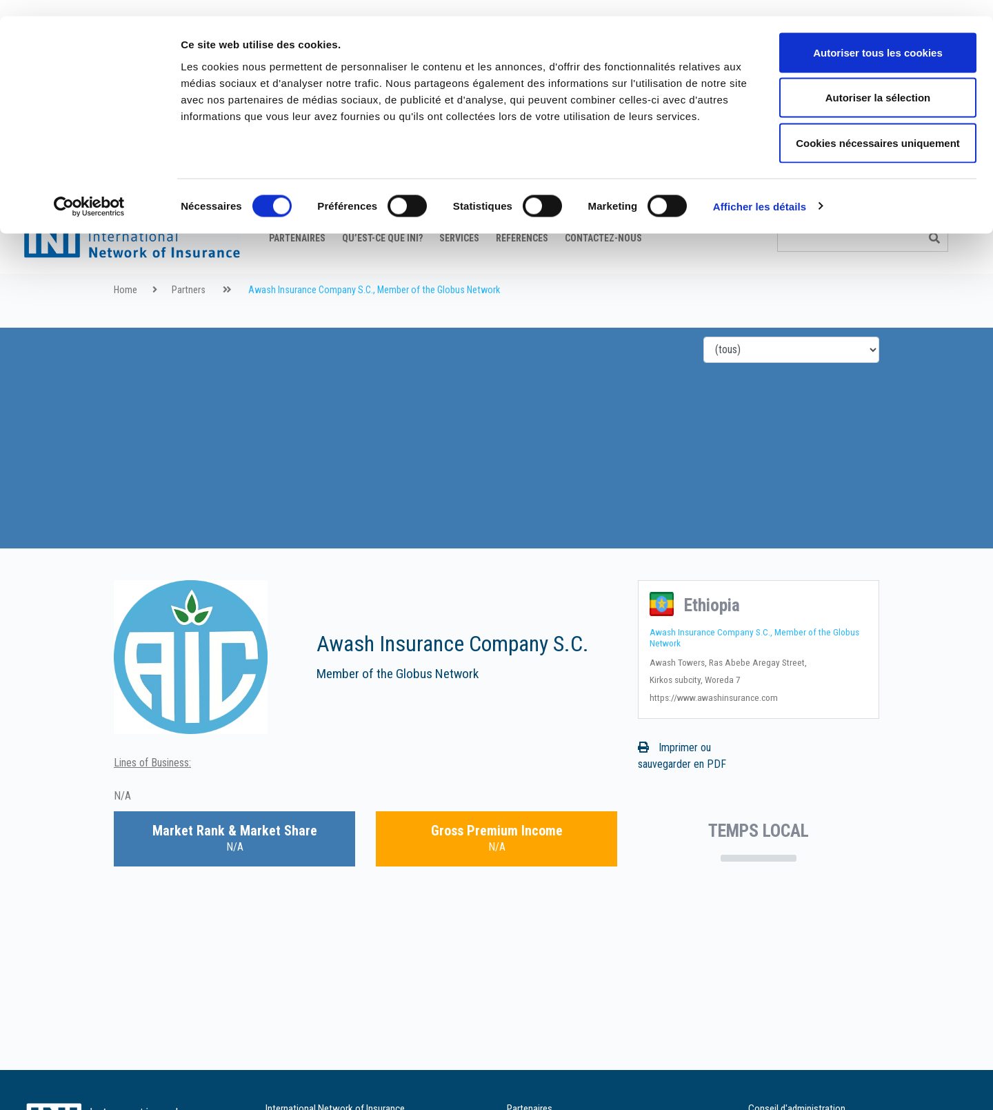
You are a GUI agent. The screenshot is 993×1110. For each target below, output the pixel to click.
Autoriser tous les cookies (878, 36)
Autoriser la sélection (878, 82)
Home (125, 324)
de (929, 231)
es (965, 231)
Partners (188, 324)
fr (912, 231)
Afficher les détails (759, 190)
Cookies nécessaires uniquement (878, 126)
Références (522, 272)
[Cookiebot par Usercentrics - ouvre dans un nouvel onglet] (89, 190)
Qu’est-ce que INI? (382, 272)
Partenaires (297, 272)
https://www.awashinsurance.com (714, 731)
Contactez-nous (603, 272)
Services (459, 272)
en (894, 231)
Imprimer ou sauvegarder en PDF (682, 790)
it (947, 231)
